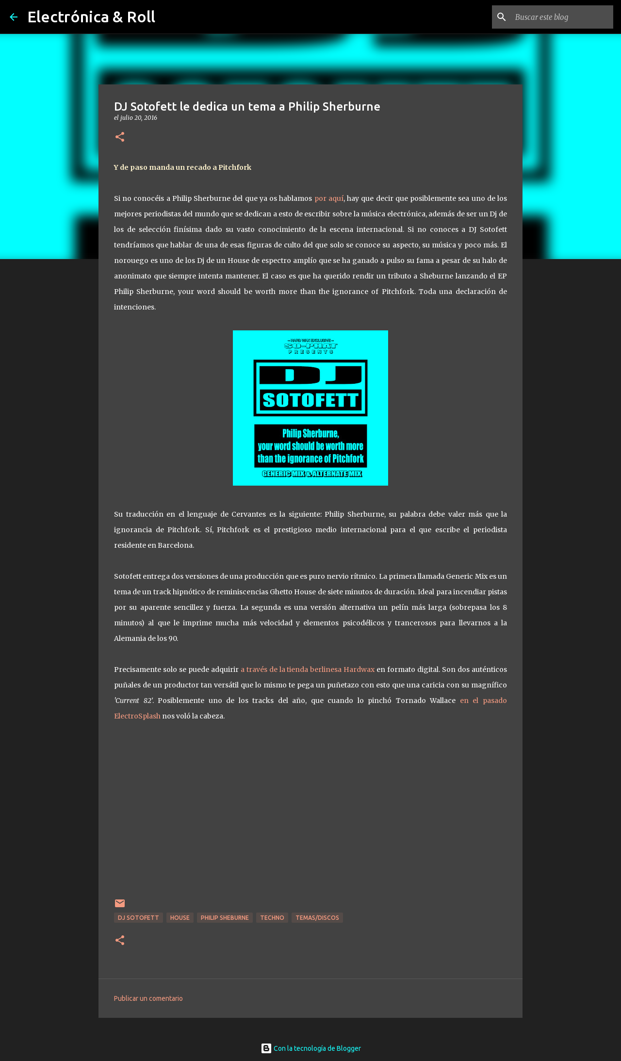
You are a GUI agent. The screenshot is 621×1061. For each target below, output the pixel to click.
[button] (120, 137)
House (180, 917)
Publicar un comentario (148, 998)
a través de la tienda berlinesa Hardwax (308, 669)
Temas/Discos (317, 917)
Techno (272, 917)
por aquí (328, 198)
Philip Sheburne (225, 917)
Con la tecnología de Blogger (311, 1048)
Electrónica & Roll (91, 16)
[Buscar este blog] (562, 17)
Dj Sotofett (138, 917)
